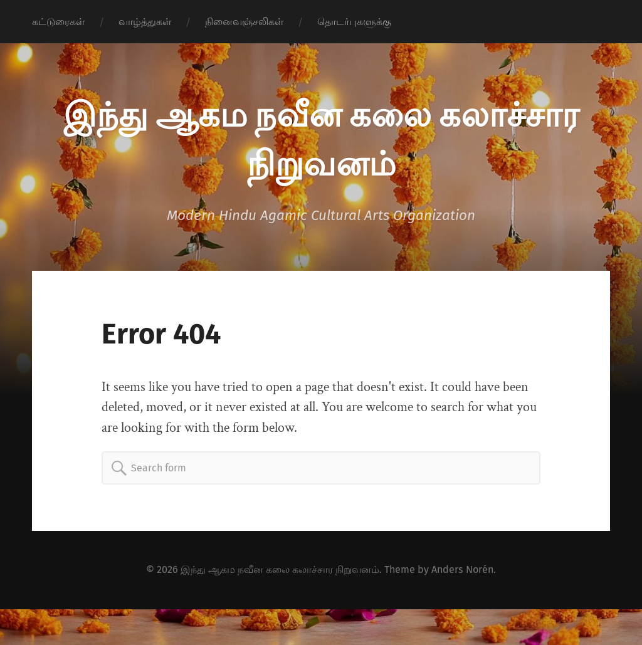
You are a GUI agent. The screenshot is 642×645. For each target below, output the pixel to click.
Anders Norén (462, 569)
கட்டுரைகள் (58, 22)
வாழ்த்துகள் (144, 22)
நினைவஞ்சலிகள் (244, 22)
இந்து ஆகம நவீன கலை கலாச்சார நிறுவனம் (280, 569)
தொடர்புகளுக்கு (354, 22)
